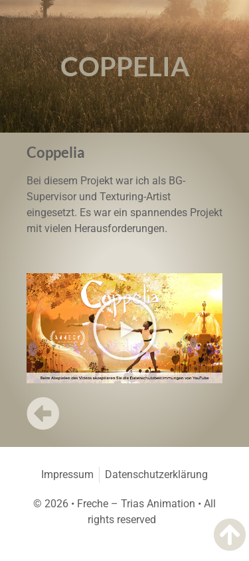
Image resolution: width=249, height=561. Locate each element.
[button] (125, 328)
